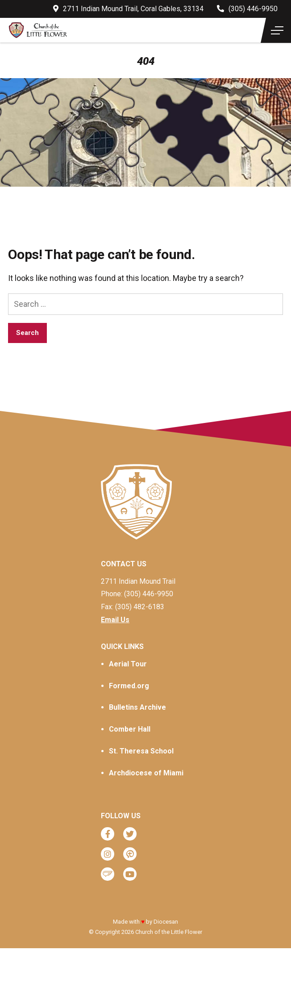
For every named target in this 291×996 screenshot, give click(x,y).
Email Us (115, 619)
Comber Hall (129, 729)
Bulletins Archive (137, 707)
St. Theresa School (141, 751)
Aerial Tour (128, 664)
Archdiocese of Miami (146, 773)
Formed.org (129, 686)
